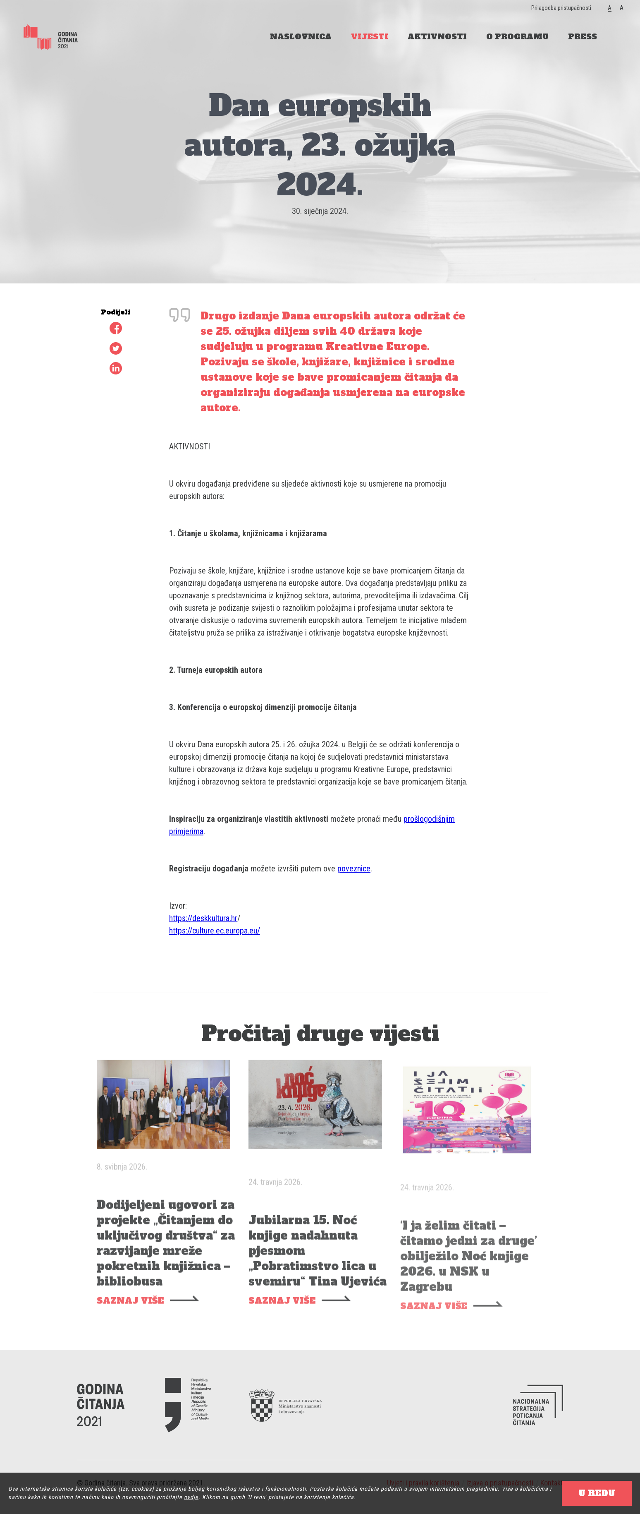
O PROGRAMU (517, 36)
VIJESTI (369, 36)
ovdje (191, 1497)
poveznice (353, 868)
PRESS (582, 36)
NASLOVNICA (301, 36)
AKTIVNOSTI (437, 36)
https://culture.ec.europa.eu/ (214, 931)
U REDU (596, 1493)
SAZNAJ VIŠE (130, 1314)
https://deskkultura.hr (203, 918)
